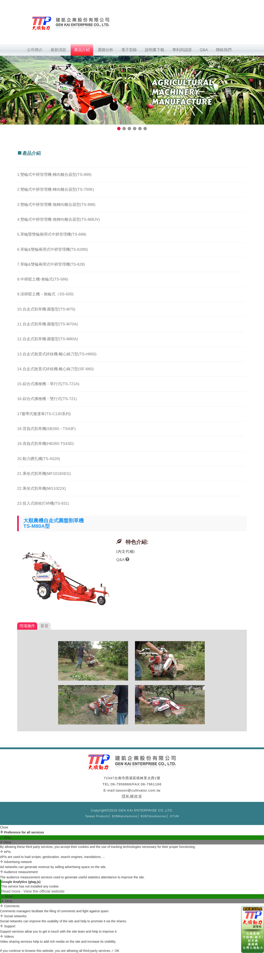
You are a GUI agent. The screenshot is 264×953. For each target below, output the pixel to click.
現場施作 (27, 626)
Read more (11, 891)
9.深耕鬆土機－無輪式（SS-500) (45, 294)
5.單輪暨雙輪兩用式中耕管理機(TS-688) (51, 234)
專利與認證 (182, 50)
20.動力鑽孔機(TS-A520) (38, 459)
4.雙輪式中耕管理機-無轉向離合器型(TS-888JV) (58, 219)
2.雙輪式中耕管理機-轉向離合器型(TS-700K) (55, 189)
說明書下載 (154, 50)
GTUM (174, 816)
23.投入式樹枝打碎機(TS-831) (43, 503)
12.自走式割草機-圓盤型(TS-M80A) (47, 339)
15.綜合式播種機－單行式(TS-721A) (48, 384)
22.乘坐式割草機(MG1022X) (41, 488)
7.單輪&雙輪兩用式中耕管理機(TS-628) (51, 264)
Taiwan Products (97, 816)
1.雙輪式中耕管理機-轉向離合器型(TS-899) (54, 174)
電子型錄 (129, 50)
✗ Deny (5, 842)
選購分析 (105, 50)
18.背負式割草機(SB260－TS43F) (46, 429)
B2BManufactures (124, 816)
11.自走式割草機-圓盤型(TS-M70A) (47, 324)
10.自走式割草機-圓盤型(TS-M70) (46, 309)
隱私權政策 (132, 796)
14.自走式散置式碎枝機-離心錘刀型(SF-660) (55, 369)
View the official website (44, 891)
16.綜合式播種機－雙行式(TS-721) (47, 399)
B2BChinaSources (154, 816)
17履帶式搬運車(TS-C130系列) (44, 414)
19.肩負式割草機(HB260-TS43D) (45, 443)
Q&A (204, 50)
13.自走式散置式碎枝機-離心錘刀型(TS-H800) (57, 354)
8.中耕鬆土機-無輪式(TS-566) (42, 279)
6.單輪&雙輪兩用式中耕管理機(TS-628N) (52, 249)
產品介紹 (82, 50)
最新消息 (58, 50)
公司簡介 (35, 50)
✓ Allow (5, 837)
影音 (44, 626)
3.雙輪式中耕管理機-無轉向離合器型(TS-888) (56, 204)
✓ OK (115, 951)
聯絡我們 (224, 50)
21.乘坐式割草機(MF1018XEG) (44, 473)
